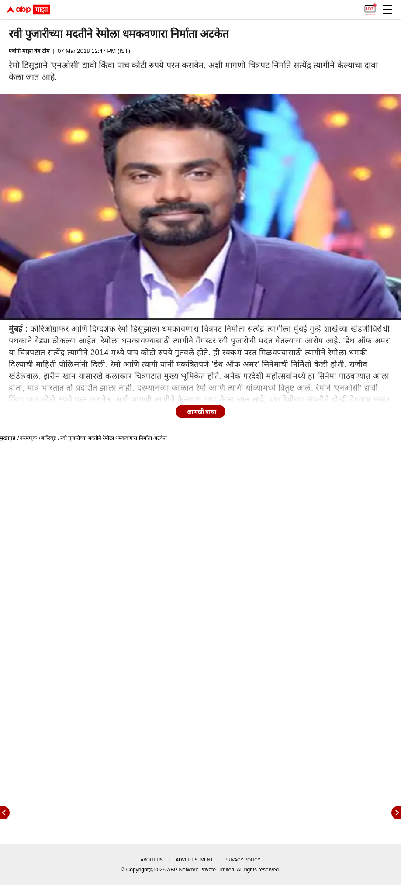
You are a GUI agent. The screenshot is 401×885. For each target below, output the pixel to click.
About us (152, 859)
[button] (387, 9)
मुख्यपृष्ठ (7, 438)
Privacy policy (242, 859)
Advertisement (194, 859)
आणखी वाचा (202, 411)
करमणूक (28, 438)
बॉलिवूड (48, 438)
